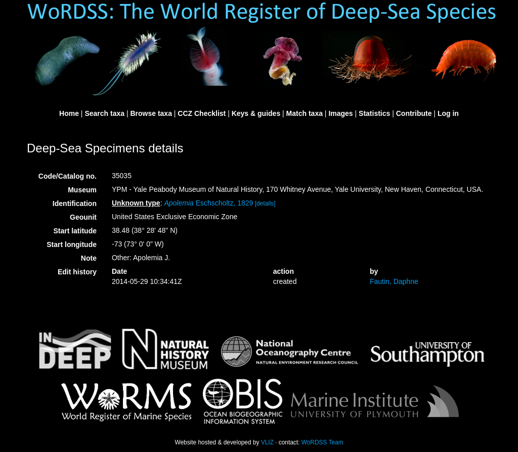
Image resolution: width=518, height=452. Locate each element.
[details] (265, 203)
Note (89, 258)
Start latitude (75, 231)
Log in (448, 113)
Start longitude (72, 244)
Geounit (83, 217)
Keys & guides (256, 113)
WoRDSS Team (322, 442)
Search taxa (104, 113)
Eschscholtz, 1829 (208, 203)
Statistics (374, 113)
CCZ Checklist (202, 113)
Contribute (414, 113)
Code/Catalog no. (67, 176)
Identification (75, 203)
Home (69, 113)
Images (340, 113)
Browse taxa (150, 113)
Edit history (77, 272)
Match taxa (304, 113)
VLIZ (267, 442)
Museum (82, 190)
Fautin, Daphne (394, 281)
